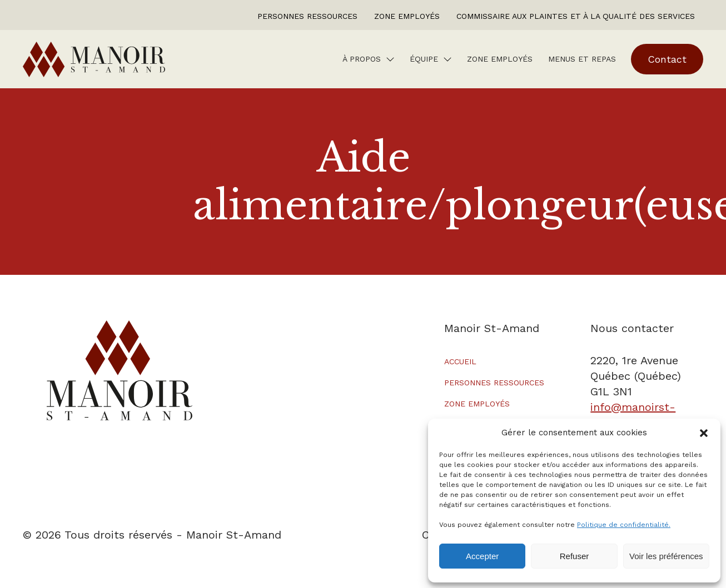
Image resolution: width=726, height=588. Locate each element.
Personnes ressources (307, 16)
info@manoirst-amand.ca (632, 414)
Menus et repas (582, 58)
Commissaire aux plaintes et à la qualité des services (575, 16)
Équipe (424, 58)
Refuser (574, 556)
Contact (667, 59)
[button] (703, 433)
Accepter (482, 556)
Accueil (460, 361)
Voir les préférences (666, 556)
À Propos (361, 58)
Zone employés (407, 16)
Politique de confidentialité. (623, 525)
